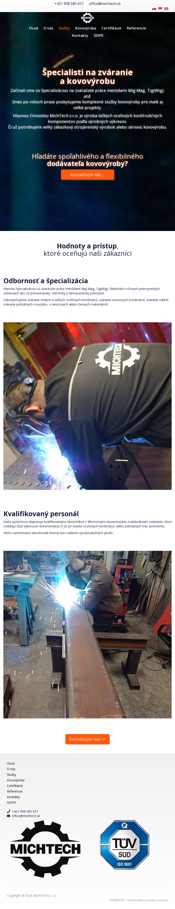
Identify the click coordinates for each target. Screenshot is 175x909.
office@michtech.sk (105, 3)
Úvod (33, 28)
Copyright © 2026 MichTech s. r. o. (32, 895)
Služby (64, 28)
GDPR (98, 35)
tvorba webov (136, 900)
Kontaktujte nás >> (87, 739)
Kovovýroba (85, 28)
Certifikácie (111, 28)
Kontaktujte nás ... (87, 174)
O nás (48, 28)
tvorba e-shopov (157, 900)
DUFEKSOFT (117, 900)
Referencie (136, 28)
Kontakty (80, 35)
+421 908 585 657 (69, 3)
